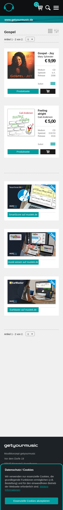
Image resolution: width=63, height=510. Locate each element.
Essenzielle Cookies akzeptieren (31, 500)
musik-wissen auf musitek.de (23, 262)
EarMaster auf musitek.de (23, 309)
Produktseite (23, 91)
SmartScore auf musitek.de (23, 214)
